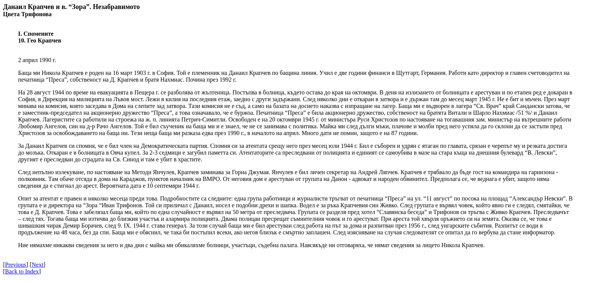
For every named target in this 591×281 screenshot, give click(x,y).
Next (37, 264)
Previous (15, 264)
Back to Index (22, 271)
